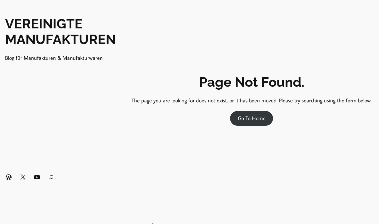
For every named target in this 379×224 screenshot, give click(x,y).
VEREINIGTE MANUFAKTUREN (60, 31)
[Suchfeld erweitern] (51, 177)
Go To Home (252, 118)
